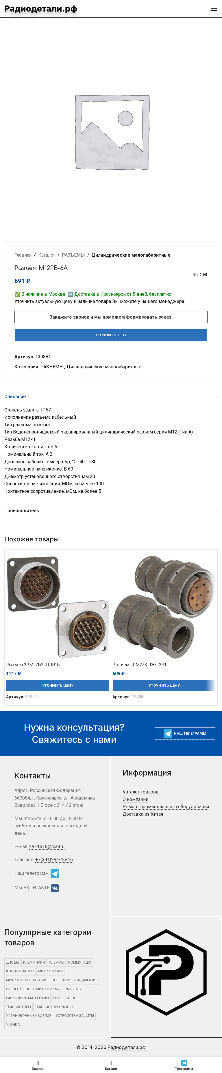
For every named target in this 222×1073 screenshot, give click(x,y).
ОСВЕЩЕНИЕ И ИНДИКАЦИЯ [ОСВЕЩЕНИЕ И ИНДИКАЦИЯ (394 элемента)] (74, 980)
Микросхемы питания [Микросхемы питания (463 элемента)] (26, 980)
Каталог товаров (141, 792)
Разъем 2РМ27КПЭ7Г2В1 (142, 664)
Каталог (46, 255)
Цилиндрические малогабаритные (131, 255)
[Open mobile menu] (214, 8)
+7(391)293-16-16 (54, 859)
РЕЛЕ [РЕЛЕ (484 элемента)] (57, 998)
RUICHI (197, 275)
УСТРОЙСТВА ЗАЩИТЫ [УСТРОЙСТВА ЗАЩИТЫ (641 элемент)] (75, 1016)
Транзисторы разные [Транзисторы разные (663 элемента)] (54, 1007)
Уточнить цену (111, 335)
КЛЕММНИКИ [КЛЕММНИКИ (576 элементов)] (34, 962)
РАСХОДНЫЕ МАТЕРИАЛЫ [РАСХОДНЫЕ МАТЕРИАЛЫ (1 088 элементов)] (27, 998)
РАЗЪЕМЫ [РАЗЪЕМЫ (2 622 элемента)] (73, 989)
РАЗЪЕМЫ (73, 255)
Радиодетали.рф (31, 8)
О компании (135, 799)
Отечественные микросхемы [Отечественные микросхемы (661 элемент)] (33, 989)
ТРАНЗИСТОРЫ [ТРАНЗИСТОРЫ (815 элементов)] (18, 1007)
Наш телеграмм (185, 733)
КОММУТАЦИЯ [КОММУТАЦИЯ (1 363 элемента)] (80, 962)
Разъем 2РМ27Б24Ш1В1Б (36, 664)
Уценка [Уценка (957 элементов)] (13, 1025)
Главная (23, 255)
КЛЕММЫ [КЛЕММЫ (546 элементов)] (56, 962)
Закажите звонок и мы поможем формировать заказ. (111, 317)
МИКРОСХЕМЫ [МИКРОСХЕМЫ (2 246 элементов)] (50, 971)
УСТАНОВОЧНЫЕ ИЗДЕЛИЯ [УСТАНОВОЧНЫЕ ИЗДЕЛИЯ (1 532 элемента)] (28, 1016)
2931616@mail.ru (46, 846)
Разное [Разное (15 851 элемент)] (72, 998)
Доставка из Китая (143, 814)
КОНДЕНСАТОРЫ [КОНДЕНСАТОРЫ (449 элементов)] (20, 971)
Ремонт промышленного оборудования (166, 806)
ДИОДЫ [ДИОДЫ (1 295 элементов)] (12, 962)
